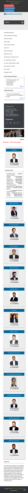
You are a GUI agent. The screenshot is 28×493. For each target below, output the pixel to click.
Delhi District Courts (9, 66)
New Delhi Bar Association (17, 488)
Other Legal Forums (9, 44)
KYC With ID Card (9, 10)
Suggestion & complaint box (11, 57)
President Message (9, 32)
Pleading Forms (8, 38)
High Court (7, 69)
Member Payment (9, 5)
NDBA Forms (7, 41)
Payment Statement (9, 8)
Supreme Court (8, 72)
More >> (22, 86)
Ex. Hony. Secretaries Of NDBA (11, 63)
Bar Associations (8, 50)
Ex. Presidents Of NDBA (10, 60)
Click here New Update (16, 142)
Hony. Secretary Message (10, 35)
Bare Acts (6, 47)
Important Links (8, 54)
